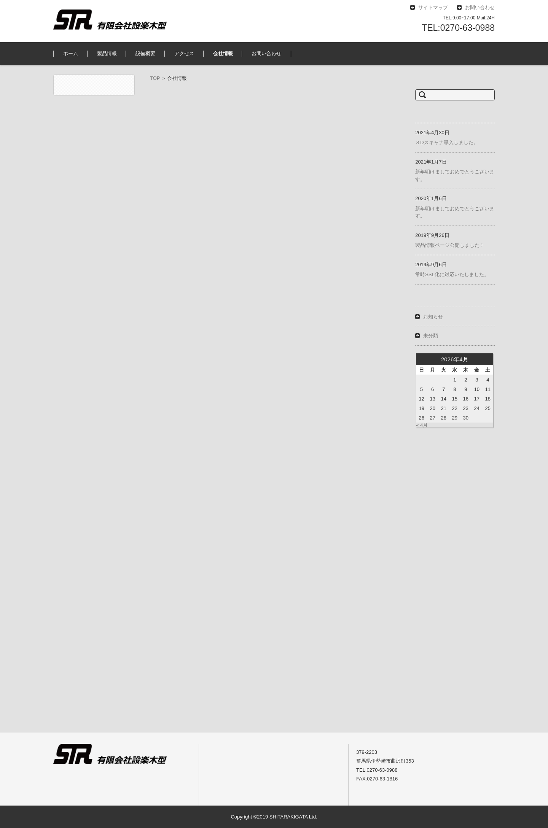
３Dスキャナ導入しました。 (446, 142)
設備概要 (145, 53)
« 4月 (422, 425)
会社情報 (223, 53)
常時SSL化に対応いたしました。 (452, 274)
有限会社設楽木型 (78, 99)
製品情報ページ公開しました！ (449, 245)
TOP (155, 78)
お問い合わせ (266, 53)
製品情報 (107, 53)
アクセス (184, 53)
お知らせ (433, 316)
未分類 (430, 336)
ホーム (70, 53)
